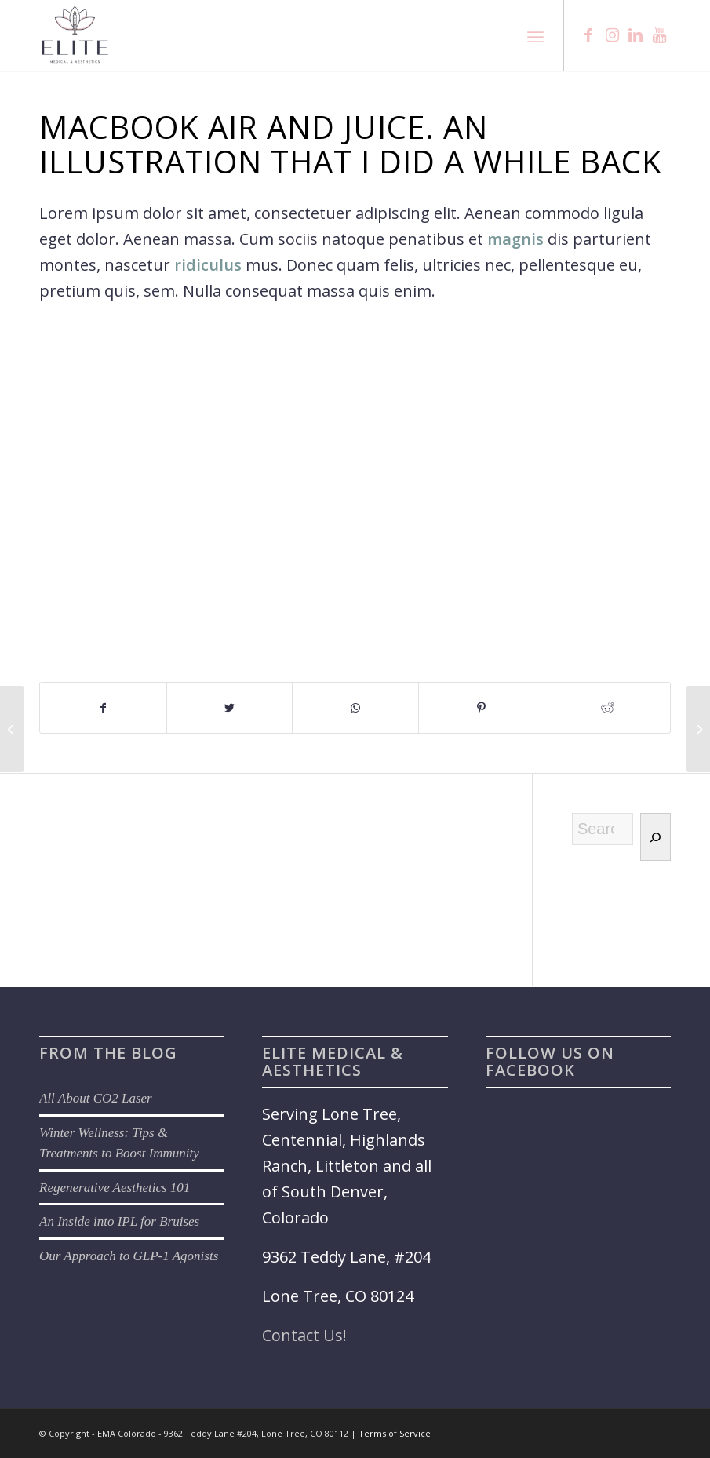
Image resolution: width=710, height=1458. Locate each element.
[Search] (655, 837)
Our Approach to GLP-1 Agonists (128, 1255)
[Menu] (535, 35)
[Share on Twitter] (230, 708)
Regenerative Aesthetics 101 (114, 1187)
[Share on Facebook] (103, 708)
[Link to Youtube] (659, 35)
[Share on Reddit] (607, 708)
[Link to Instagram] (612, 35)
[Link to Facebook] (588, 35)
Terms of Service (395, 1433)
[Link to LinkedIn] (635, 35)
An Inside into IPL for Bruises (119, 1221)
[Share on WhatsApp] (355, 708)
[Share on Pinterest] (481, 708)
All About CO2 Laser (95, 1098)
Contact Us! (304, 1335)
